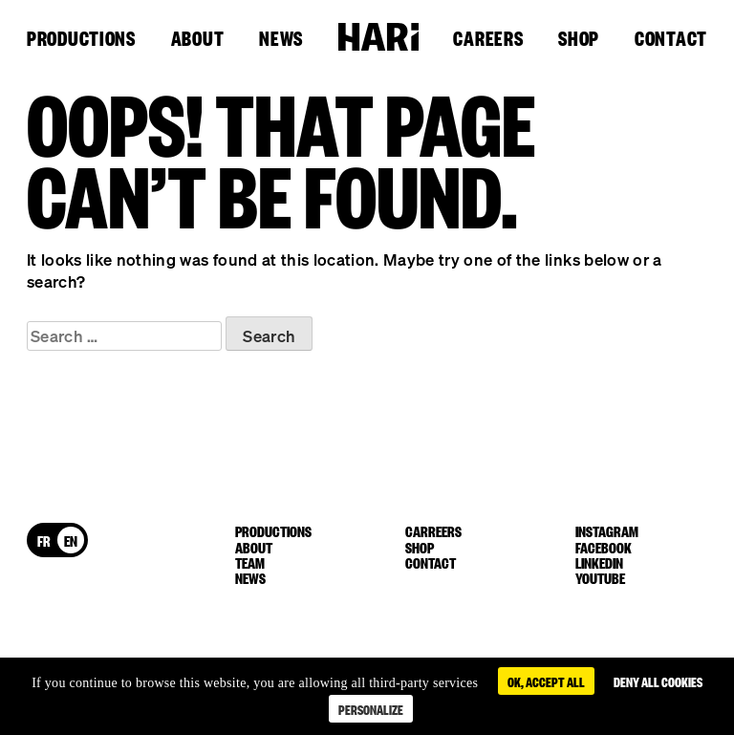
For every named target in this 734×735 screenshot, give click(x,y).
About (198, 39)
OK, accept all (546, 681)
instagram (606, 530)
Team (250, 562)
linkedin (599, 562)
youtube (600, 577)
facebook (603, 546)
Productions (81, 39)
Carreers (433, 530)
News (281, 39)
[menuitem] (44, 540)
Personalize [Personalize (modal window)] (370, 709)
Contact (671, 39)
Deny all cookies (658, 681)
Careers (488, 39)
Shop (578, 39)
